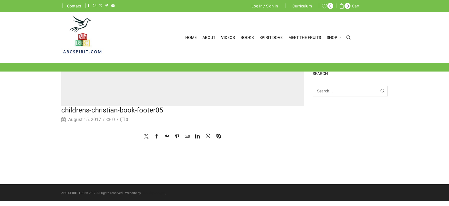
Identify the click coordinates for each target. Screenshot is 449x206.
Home (191, 37)
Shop (334, 37)
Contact (74, 6)
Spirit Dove (271, 37)
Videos (228, 37)
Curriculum (302, 6)
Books (247, 37)
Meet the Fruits (304, 37)
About (208, 37)
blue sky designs (154, 193)
